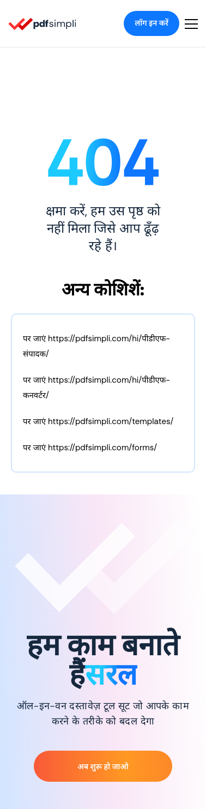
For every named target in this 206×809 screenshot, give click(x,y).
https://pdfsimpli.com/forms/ (102, 447)
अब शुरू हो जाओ (102, 766)
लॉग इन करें (151, 23)
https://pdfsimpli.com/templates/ (110, 421)
